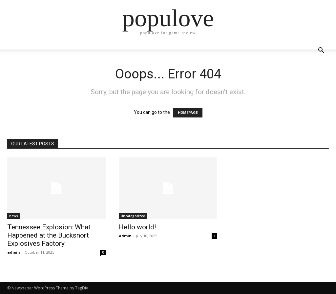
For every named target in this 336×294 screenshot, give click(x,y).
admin (13, 252)
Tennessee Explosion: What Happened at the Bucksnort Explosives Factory (49, 235)
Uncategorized (133, 216)
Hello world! (137, 227)
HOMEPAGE (188, 113)
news (13, 216)
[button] (321, 51)
